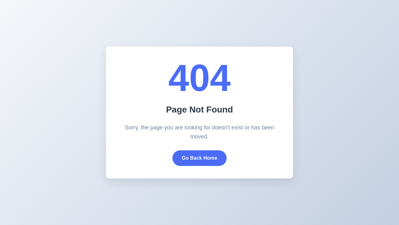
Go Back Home (199, 158)
